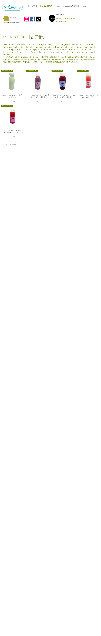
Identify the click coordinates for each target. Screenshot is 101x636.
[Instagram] (26, 19)
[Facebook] (32, 19)
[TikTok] (38, 19)
